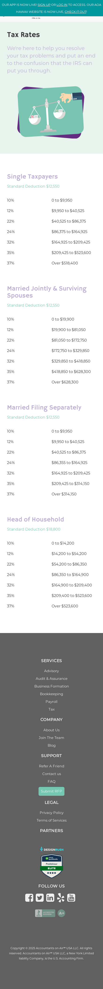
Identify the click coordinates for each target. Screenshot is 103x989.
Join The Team (51, 737)
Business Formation (51, 686)
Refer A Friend (51, 766)
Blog (52, 745)
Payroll (51, 701)
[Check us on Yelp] (62, 897)
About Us (51, 730)
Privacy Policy (52, 812)
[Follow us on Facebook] (30, 897)
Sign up (44, 5)
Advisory (51, 671)
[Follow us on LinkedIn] (51, 897)
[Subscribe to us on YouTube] (72, 897)
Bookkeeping (51, 694)
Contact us (51, 774)
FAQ (52, 781)
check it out (75, 12)
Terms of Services (52, 820)
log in (62, 5)
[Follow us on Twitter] (41, 897)
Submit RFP (51, 791)
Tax (52, 709)
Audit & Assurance (51, 678)
